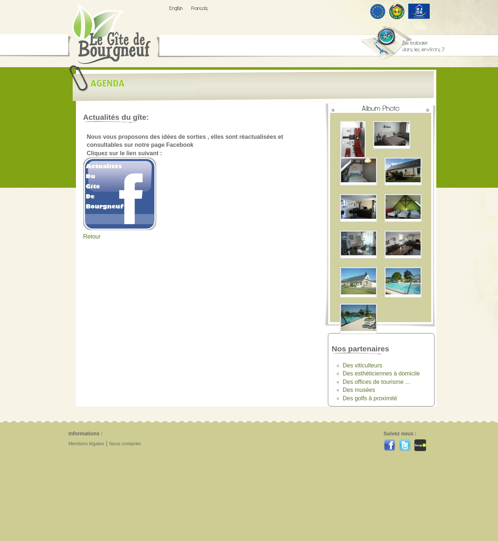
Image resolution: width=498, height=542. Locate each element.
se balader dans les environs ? (403, 43)
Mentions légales (86, 443)
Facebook (389, 445)
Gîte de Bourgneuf (111, 34)
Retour (92, 236)
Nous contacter (125, 443)
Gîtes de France (397, 12)
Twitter (405, 445)
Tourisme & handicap (419, 11)
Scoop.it (420, 445)
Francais (199, 8)
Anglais (176, 9)
